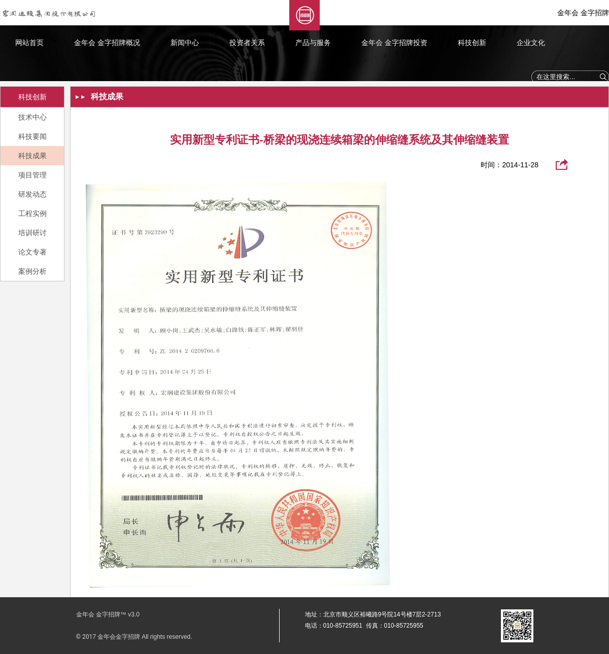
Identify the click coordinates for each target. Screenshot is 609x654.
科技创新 (472, 43)
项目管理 (32, 175)
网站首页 (29, 43)
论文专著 (32, 252)
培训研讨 (32, 233)
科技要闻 (32, 136)
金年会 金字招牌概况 (107, 43)
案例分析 (32, 271)
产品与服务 (313, 43)
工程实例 (32, 213)
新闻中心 (185, 43)
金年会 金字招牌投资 (394, 43)
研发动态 (32, 194)
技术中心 (32, 117)
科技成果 (32, 156)
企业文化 (531, 43)
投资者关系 (247, 43)
